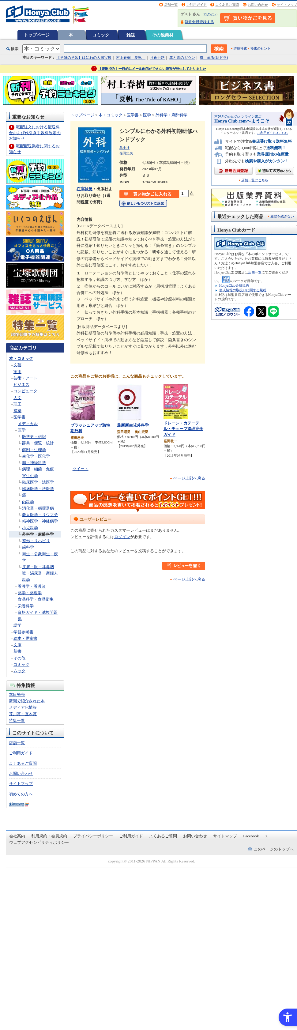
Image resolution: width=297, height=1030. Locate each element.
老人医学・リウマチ (40, 514)
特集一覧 (17, 720)
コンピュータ (25, 391)
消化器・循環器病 (38, 508)
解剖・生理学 (34, 449)
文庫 (17, 645)
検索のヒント (260, 48)
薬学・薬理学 (30, 592)
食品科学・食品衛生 (36, 599)
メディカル (28, 423)
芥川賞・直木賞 (23, 713)
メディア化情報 (23, 707)
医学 (22, 430)
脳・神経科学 (34, 462)
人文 (17, 397)
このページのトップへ (274, 849)
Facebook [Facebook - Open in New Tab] (251, 836)
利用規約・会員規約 (49, 836)
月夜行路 (157, 57)
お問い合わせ (258, 4)
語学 (17, 625)
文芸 (17, 365)
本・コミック (21, 358)
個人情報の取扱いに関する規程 (242, 290)
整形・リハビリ (36, 540)
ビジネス (21, 384)
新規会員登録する (199, 22)
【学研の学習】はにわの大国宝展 (83, 57)
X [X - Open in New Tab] (266, 836)
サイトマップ (287, 4)
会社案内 (17, 836)
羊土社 (124, 147)
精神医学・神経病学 (40, 521)
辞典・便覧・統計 (38, 443)
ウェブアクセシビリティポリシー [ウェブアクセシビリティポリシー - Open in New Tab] (39, 842)
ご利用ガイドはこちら (272, 132)
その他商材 (162, 34)
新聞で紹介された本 (27, 701)
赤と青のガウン (182, 57)
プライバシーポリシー (93, 836)
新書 (17, 651)
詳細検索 (240, 48)
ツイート (80, 468)
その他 (19, 658)
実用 (17, 371)
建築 (17, 410)
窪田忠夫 (126, 153)
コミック (100, 34)
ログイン (210, 14)
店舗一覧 (171, 4)
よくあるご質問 (227, 4)
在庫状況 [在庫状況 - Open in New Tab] (84, 189)
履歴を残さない (282, 216)
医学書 (19, 417)
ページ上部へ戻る (189, 478)
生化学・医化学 (36, 456)
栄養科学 (26, 606)
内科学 (28, 502)
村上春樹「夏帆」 (130, 57)
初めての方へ (21, 794)
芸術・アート (25, 378)
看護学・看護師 (32, 586)
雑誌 (130, 34)
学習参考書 (23, 632)
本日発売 (17, 694)
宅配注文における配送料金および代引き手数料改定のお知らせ (35, 132)
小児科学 (30, 528)
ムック (19, 671)
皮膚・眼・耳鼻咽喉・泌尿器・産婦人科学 (40, 573)
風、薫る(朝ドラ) (214, 57)
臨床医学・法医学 (38, 482)
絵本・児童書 (25, 638)
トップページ (37, 34)
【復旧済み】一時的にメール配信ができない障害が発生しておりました (152, 68)
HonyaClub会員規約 (234, 285)
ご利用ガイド (196, 4)
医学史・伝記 (34, 436)
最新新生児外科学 (133, 425)
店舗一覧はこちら (254, 180)
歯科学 (28, 547)
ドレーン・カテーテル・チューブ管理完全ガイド (183, 429)
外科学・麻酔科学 (38, 534)
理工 (17, 404)
